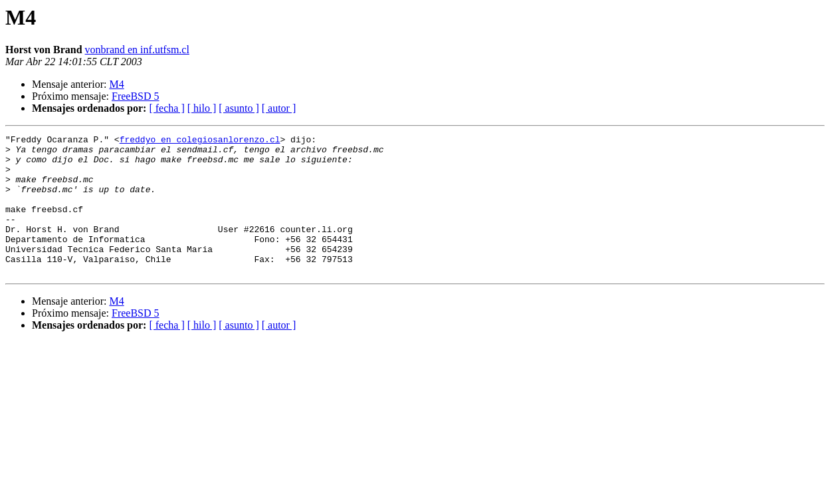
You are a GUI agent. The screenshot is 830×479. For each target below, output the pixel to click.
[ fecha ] (166, 108)
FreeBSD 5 (135, 96)
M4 (116, 84)
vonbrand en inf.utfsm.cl (137, 49)
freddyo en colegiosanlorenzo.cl (200, 141)
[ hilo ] (202, 108)
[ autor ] (279, 108)
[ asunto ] (239, 108)
